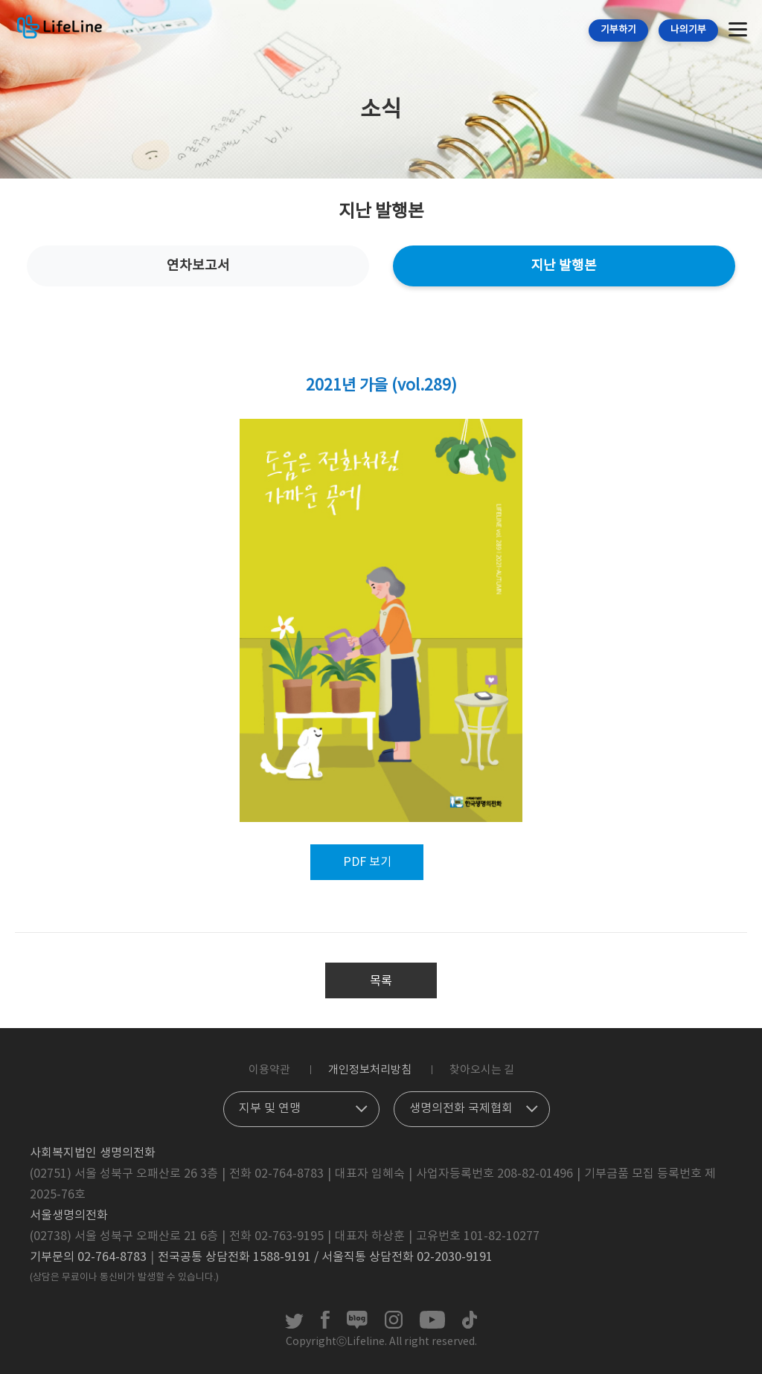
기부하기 (618, 30)
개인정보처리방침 (370, 1070)
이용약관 (269, 1070)
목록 (381, 981)
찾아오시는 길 (481, 1070)
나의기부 (688, 30)
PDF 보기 (367, 862)
